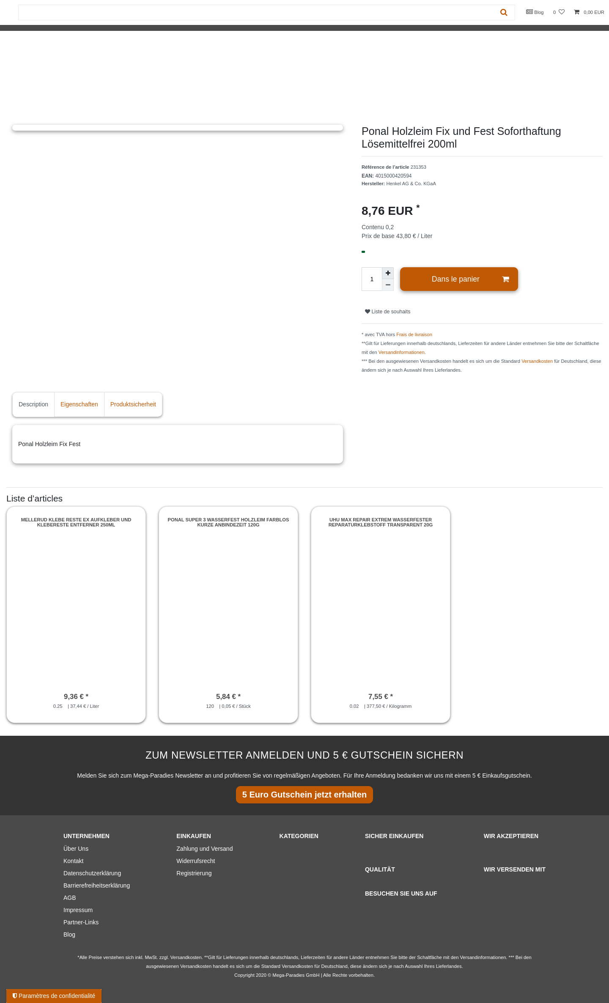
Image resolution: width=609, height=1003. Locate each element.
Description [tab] (33, 404)
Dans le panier (470, 279)
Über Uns (75, 848)
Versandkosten (537, 361)
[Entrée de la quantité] (372, 279)
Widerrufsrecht (195, 861)
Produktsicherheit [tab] (133, 404)
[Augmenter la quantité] (388, 273)
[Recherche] (504, 12)
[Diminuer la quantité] (388, 285)
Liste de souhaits (387, 312)
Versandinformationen (402, 352)
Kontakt (73, 861)
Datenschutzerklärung (92, 873)
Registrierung (193, 873)
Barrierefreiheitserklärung (96, 885)
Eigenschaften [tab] (79, 404)
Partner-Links (81, 922)
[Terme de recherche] (256, 12)
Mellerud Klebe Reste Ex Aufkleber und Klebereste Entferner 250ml (76, 522)
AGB (69, 897)
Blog (535, 12)
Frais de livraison (414, 334)
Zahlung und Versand (204, 848)
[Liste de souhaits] (559, 12)
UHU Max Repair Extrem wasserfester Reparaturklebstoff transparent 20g (381, 522)
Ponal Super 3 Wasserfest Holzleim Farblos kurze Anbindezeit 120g (228, 522)
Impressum (78, 910)
